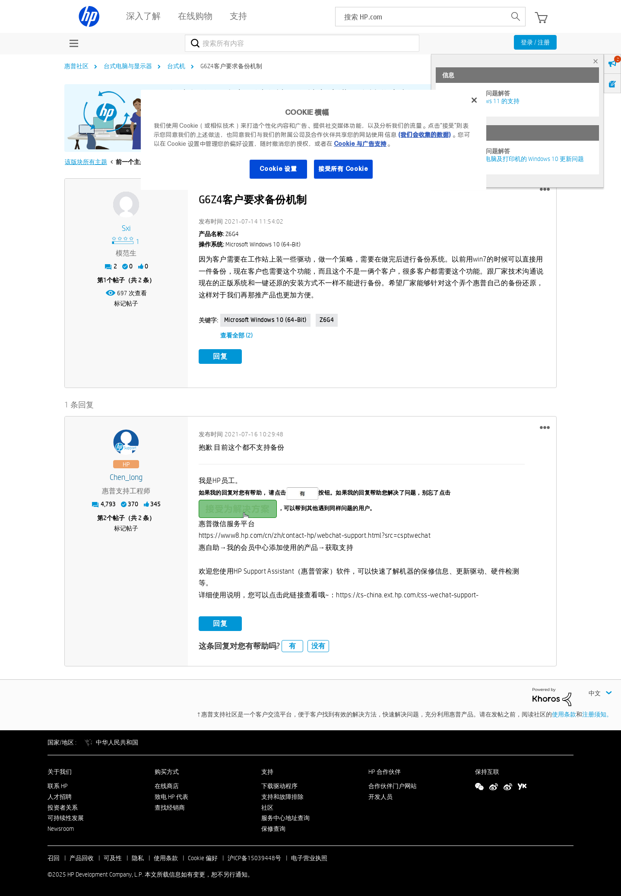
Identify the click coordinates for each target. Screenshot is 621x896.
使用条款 (564, 714)
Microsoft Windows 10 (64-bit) (265, 320)
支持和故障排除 (282, 796)
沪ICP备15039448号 (254, 857)
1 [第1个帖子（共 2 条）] (105, 280)
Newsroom (61, 829)
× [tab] (595, 61)
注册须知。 (597, 714)
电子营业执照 (309, 857)
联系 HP (58, 785)
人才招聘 (60, 796)
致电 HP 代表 (171, 796)
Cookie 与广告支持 (360, 144)
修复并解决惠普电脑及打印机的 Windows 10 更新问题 (513, 159)
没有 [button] (318, 645)
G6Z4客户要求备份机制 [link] (231, 66)
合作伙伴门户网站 (392, 785)
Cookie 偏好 (203, 857)
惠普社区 (76, 66)
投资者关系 (63, 807)
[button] (544, 189)
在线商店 (167, 785)
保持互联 (487, 772)
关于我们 (60, 772)
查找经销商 (170, 807)
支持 (267, 772)
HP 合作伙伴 (384, 772)
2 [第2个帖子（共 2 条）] (105, 518)
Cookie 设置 (278, 169)
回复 (220, 356)
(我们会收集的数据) (424, 135)
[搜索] (302, 43)
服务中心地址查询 (285, 818)
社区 (267, 807)
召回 (54, 857)
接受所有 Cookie (343, 169)
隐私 (138, 857)
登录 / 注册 (535, 42)
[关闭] (474, 100)
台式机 (176, 66)
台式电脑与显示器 (128, 66)
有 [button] (292, 645)
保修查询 (273, 829)
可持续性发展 (66, 818)
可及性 (113, 857)
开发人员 (380, 796)
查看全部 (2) (236, 335)
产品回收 (82, 857)
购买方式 (167, 772)
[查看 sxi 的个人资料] (126, 228)
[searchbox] (420, 16)
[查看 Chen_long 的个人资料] (126, 477)
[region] (313, 140)
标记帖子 (126, 303)
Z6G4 (327, 320)
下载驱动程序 (279, 785)
